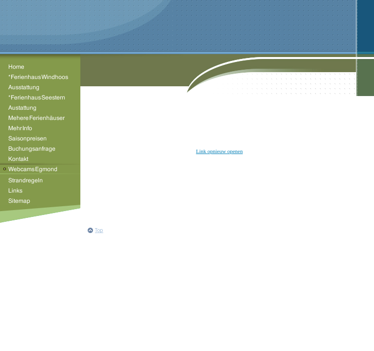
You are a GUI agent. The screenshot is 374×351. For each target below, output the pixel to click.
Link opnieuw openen (219, 151)
